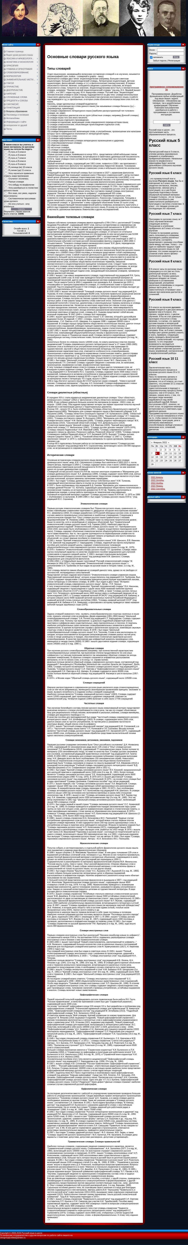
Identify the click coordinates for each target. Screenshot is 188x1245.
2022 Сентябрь (158, 489)
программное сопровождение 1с (167, 88)
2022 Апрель (157, 477)
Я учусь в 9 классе (17, 164)
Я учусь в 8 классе (17, 161)
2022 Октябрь (157, 480)
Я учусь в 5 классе (17, 152)
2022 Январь (157, 486)
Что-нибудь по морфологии (21, 185)
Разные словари (16, 182)
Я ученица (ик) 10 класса (20, 167)
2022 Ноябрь (157, 483)
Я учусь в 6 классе (17, 155)
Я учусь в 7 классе (17, 158)
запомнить (158, 57)
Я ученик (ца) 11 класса (19, 170)
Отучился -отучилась (18, 178)
